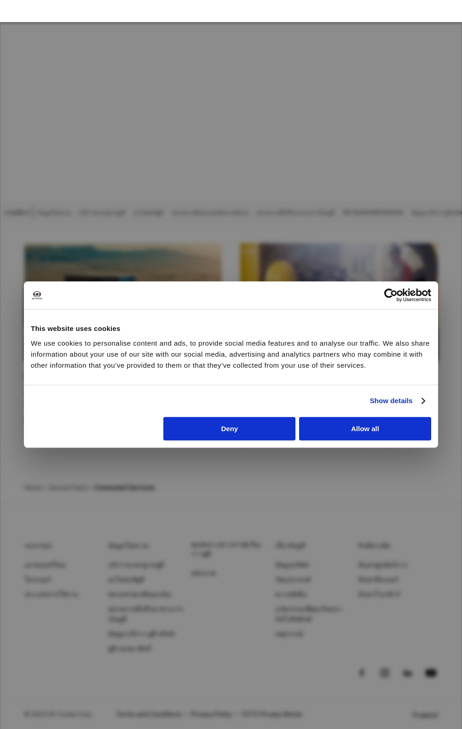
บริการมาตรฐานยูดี (102, 213)
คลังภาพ (203, 573)
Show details (391, 400)
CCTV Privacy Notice (272, 714)
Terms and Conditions (149, 714)
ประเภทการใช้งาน (51, 594)
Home (33, 487)
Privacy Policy (211, 714)
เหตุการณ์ (289, 634)
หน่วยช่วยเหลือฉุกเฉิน (140, 594)
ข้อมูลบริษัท (292, 565)
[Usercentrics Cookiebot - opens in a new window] (391, 295)
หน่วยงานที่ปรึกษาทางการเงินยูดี (296, 213)
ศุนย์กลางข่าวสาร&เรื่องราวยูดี (226, 549)
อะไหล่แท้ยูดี (148, 213)
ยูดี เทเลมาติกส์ (129, 648)
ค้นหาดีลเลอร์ (378, 579)
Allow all (365, 429)
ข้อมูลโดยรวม (54, 213)
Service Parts (68, 487)
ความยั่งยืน (291, 594)
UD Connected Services (373, 212)
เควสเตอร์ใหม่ (44, 565)
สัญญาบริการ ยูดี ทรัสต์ (141, 634)
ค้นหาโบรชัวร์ (379, 594)
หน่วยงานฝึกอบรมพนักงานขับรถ (210, 213)
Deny (229, 429)
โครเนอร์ (37, 579)
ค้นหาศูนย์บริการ (383, 565)
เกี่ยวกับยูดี (290, 545)
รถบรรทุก (38, 545)
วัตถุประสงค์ (293, 579)
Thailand (424, 715)
